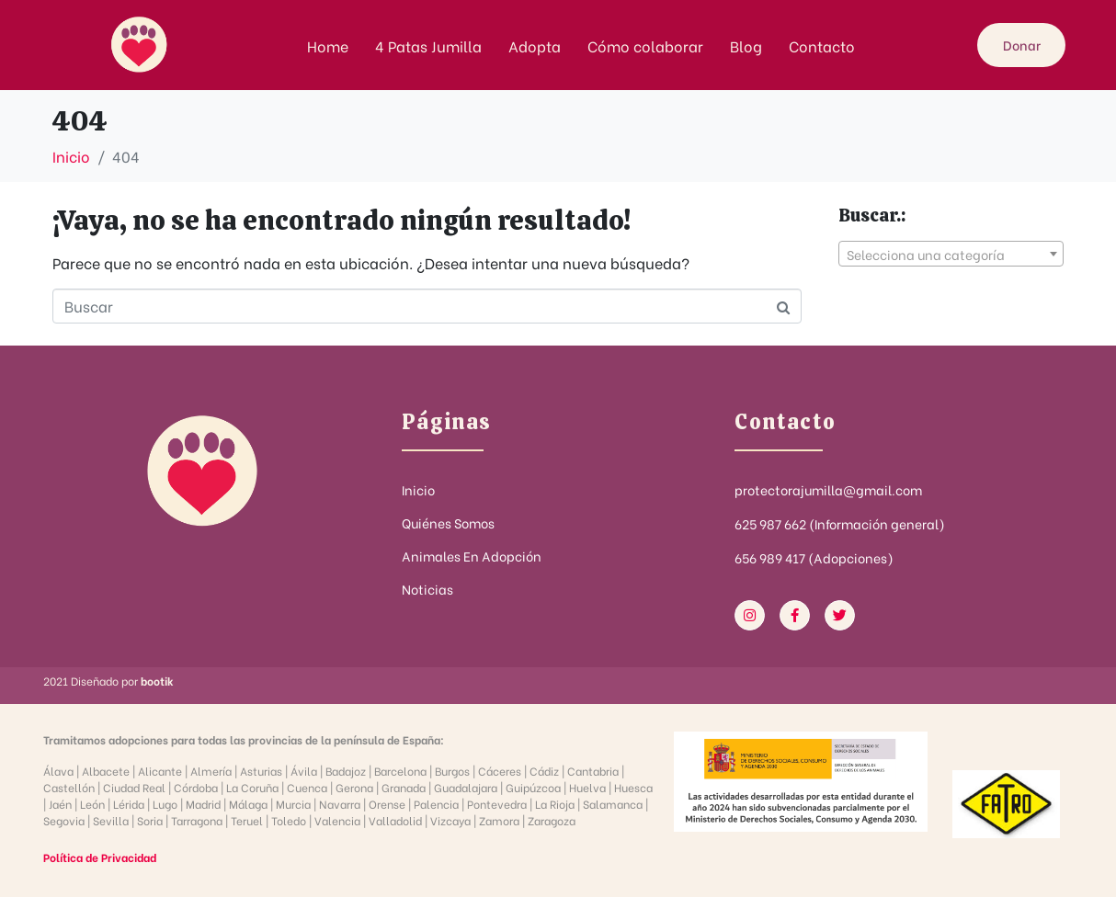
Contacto (822, 45)
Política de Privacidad (99, 857)
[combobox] (951, 254)
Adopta (534, 45)
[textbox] (951, 254)
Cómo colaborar (645, 45)
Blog (746, 45)
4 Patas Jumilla (428, 45)
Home (327, 45)
